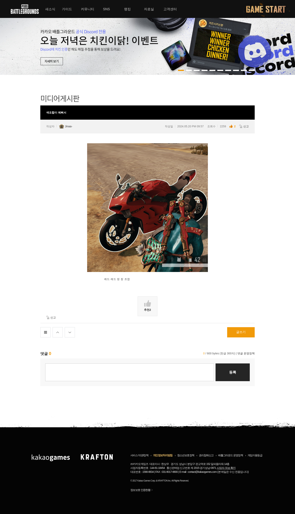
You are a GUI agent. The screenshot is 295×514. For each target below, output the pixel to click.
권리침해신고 (206, 455)
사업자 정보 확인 (226, 467)
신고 (244, 126)
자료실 (149, 9)
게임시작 (268, 9)
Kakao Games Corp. (146, 480)
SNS (106, 9)
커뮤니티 (87, 9)
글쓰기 (241, 332)
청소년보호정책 (185, 455)
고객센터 (170, 9)
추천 (147, 305)
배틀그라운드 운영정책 (230, 455)
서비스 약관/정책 (139, 455)
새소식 (50, 9)
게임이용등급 (255, 455)
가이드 (67, 9)
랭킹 (127, 9)
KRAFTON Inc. (164, 480)
